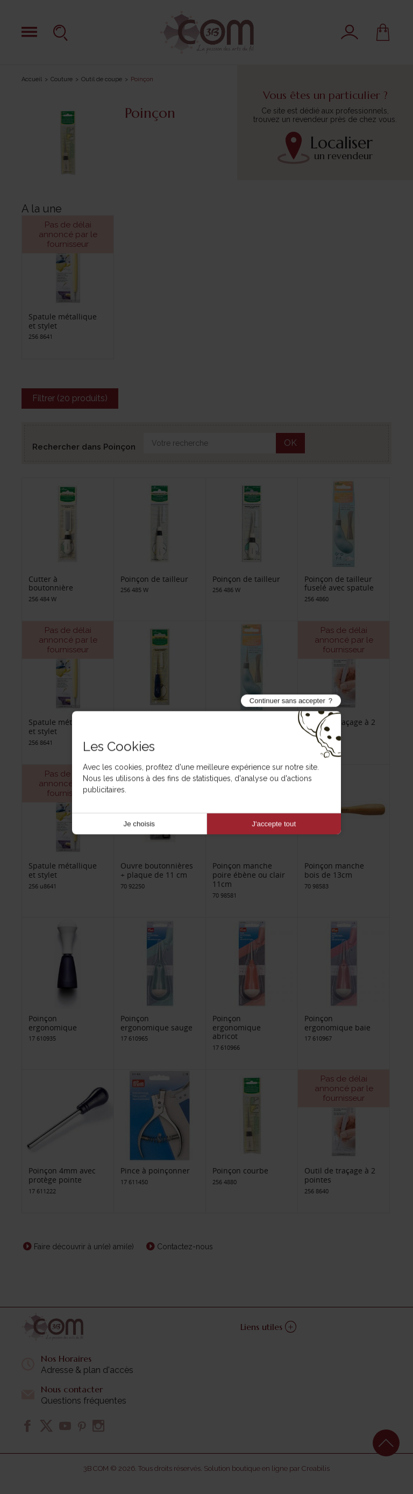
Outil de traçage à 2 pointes (339, 726)
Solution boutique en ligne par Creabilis (267, 1468)
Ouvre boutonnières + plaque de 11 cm (156, 870)
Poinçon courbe (240, 1170)
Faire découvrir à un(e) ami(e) (84, 1246)
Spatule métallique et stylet (63, 321)
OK (290, 443)
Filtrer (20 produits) (70, 398)
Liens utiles (268, 1326)
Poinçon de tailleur (154, 579)
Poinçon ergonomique (53, 1023)
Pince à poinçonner (155, 1170)
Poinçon (134, 722)
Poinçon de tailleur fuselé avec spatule (339, 583)
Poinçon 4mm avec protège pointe (62, 1175)
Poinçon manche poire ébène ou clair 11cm (248, 874)
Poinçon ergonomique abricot (236, 1027)
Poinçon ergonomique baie (337, 1023)
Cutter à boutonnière (51, 583)
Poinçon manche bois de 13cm (334, 870)
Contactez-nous (185, 1246)
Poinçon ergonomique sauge (156, 1023)
